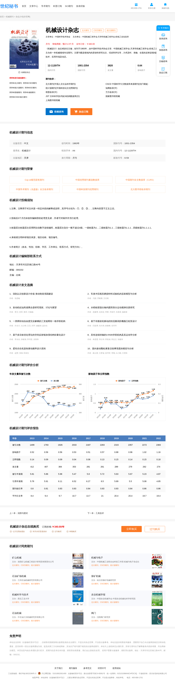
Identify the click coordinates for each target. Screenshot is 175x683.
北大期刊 (85, 30)
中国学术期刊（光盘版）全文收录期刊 (34, 189)
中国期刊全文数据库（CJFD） (140, 180)
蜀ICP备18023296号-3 (27, 674)
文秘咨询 (163, 59)
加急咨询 (163, 47)
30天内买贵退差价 (38, 531)
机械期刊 (10, 17)
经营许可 (102, 668)
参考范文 (87, 668)
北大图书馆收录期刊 (140, 189)
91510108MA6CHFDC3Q (127, 674)
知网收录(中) (111, 88)
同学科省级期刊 (29, 92)
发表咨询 (163, 36)
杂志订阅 (83, 111)
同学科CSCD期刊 (30, 83)
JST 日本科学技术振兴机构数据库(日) (63, 96)
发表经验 (80, 6)
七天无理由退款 (17, 531)
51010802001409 (59, 674)
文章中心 (33, 6)
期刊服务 (73, 668)
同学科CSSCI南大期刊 (18, 97)
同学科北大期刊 (15, 83)
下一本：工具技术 (96, 513)
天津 (26, 158)
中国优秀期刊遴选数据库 (87, 180)
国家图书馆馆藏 (113, 96)
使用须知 (116, 668)
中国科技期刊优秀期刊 (87, 189)
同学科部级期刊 (15, 92)
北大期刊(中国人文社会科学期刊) (61, 84)
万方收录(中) (111, 92)
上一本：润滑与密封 (18, 513)
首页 (24, 6)
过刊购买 (57, 531)
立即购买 (131, 529)
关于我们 (58, 668)
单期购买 (71, 531)
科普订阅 (57, 6)
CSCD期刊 (98, 30)
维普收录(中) (51, 92)
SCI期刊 (69, 6)
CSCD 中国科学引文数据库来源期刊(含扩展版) (127, 84)
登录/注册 (151, 8)
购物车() (165, 8)
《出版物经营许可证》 (30, 642)
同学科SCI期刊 (30, 88)
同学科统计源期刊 (16, 88)
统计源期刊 (111, 30)
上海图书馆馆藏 (53, 100)
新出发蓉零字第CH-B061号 (94, 674)
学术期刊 (45, 6)
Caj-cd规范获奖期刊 (34, 180)
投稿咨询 (59, 111)
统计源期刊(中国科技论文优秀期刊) (62, 88)
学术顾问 (163, 28)
